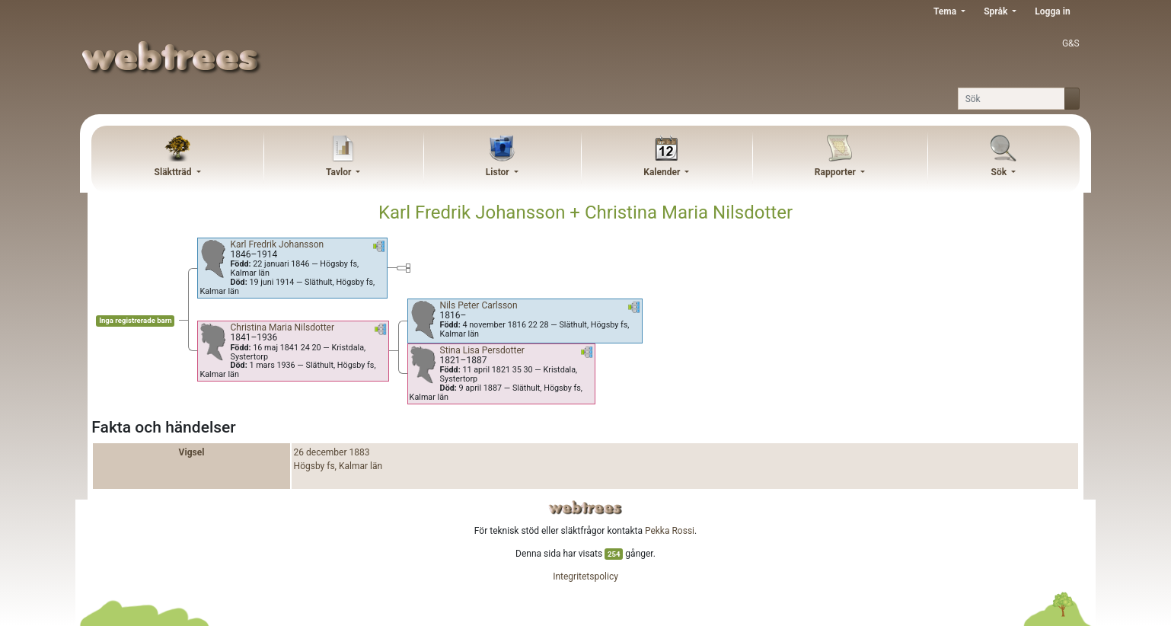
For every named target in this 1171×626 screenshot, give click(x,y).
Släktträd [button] (174, 172)
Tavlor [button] (339, 172)
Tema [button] (946, 11)
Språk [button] (997, 11)
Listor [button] (499, 172)
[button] (379, 249)
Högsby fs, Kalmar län (338, 466)
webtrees (585, 508)
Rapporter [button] (836, 172)
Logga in (1052, 11)
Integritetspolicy (585, 576)
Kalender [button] (662, 172)
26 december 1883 (332, 452)
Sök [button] (1000, 172)
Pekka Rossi (669, 530)
